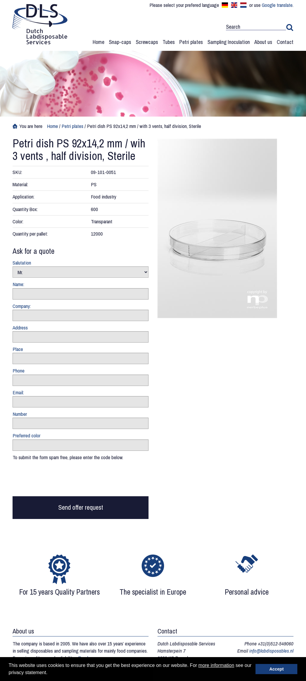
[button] (50, 673)
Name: (18, 284)
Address (20, 327)
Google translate (277, 4)
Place (18, 349)
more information (216, 665)
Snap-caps (120, 42)
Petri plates (191, 42)
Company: (22, 306)
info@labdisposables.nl (271, 650)
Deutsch (225, 5)
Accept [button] (276, 669)
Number (20, 413)
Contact (285, 42)
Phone (19, 370)
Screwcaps (147, 42)
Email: (18, 392)
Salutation (22, 262)
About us (263, 42)
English (234, 5)
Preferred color (26, 435)
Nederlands (243, 5)
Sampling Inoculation (228, 42)
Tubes (169, 42)
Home (98, 42)
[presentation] (58, 479)
